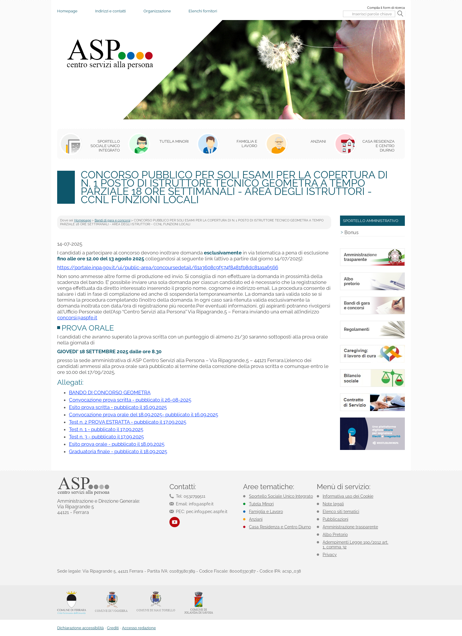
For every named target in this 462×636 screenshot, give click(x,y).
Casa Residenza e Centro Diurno (280, 527)
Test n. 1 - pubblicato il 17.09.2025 (106, 429)
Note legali (333, 504)
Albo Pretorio (335, 534)
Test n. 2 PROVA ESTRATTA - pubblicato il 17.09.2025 (127, 422)
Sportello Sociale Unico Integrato (281, 496)
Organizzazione (157, 11)
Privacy (330, 554)
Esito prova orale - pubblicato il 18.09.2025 (116, 444)
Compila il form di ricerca (386, 8)
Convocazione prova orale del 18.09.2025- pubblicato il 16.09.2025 (143, 415)
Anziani (256, 519)
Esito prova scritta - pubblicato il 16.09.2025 (118, 407)
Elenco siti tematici (341, 511)
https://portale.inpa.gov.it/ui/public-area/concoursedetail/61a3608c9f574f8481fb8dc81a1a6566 (167, 267)
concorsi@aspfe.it (77, 318)
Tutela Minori (261, 504)
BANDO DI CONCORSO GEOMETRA (110, 392)
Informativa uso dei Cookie (348, 496)
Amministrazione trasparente (350, 527)
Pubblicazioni (335, 519)
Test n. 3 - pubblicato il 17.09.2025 (106, 437)
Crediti (113, 628)
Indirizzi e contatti (110, 11)
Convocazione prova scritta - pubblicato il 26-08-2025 (130, 400)
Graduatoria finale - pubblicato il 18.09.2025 (118, 451)
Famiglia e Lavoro (266, 511)
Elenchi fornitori (203, 11)
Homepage (67, 11)
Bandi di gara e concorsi (112, 220)
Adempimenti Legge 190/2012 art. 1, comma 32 (355, 544)
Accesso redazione (139, 628)
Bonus (351, 232)
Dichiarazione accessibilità (80, 628)
